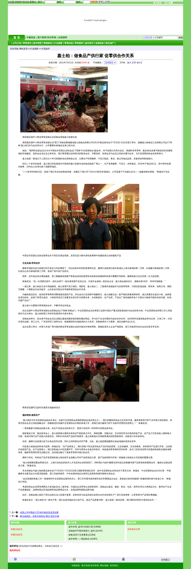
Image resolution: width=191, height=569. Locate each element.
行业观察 (58, 43)
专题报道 (31, 37)
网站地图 (104, 565)
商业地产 (110, 43)
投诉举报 (52, 37)
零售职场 (68, 43)
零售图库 (79, 43)
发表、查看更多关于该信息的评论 (31, 559)
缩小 (139, 62)
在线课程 (62, 37)
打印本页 (127, 559)
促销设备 (99, 43)
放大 (129, 62)
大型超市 (45, 49)
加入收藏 (168, 3)
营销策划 (48, 43)
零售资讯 (27, 43)
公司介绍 (17, 43)
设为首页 (157, 3)
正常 (134, 62)
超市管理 (37, 43)
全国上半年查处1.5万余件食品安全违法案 (39, 512)
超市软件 (89, 43)
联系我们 (114, 565)
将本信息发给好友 (82, 559)
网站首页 (23, 49)
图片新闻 (42, 37)
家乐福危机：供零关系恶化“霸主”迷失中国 (39, 516)
